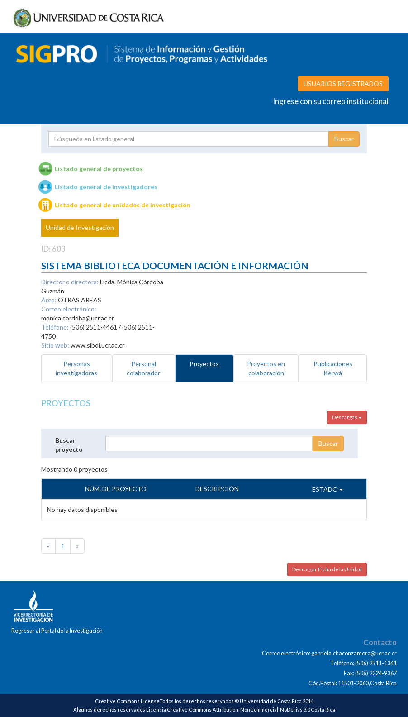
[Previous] (48, 546)
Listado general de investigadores (106, 187)
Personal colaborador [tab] (143, 368)
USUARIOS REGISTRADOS (343, 83)
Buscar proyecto (69, 444)
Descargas (347, 417)
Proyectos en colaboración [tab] (266, 368)
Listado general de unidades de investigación (122, 205)
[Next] (77, 546)
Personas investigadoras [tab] (76, 368)
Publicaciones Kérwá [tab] (332, 368)
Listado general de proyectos (99, 168)
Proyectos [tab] (204, 364)
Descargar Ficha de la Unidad (327, 569)
